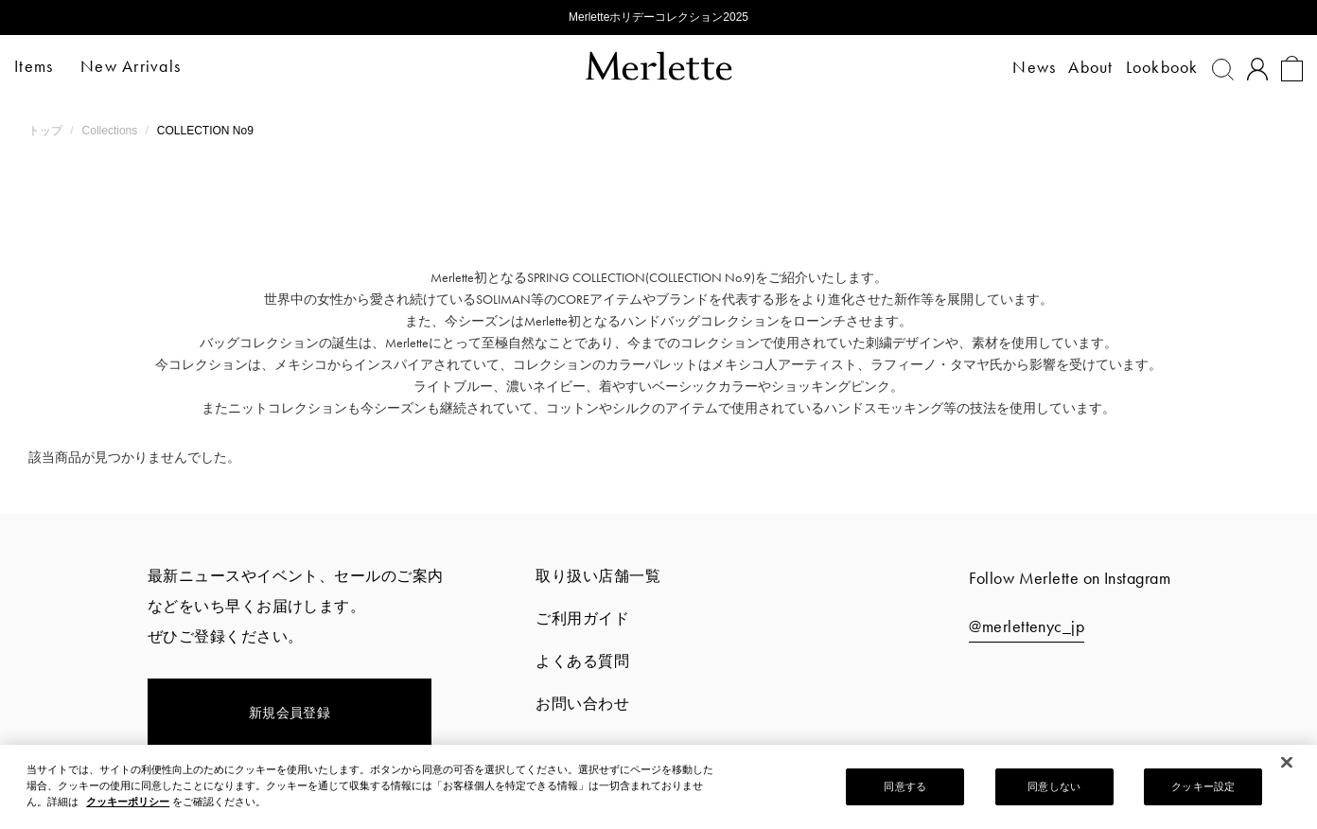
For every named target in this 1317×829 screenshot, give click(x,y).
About (1077, 67)
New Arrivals (145, 66)
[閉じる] (1287, 763)
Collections (111, 130)
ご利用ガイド (582, 618)
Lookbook (1148, 67)
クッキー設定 (1203, 786)
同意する (904, 786)
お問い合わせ (582, 704)
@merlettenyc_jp (1026, 626)
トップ (46, 130)
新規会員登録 (290, 712)
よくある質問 (582, 661)
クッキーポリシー (127, 801)
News (1021, 67)
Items (47, 66)
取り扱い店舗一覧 (598, 576)
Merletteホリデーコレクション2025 (658, 17)
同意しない (1053, 786)
